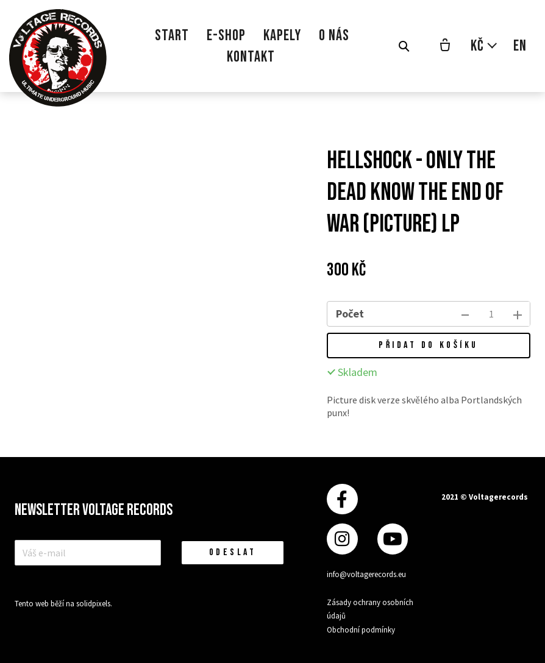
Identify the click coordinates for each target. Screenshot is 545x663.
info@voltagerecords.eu (366, 574)
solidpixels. (94, 603)
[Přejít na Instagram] (342, 539)
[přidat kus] (517, 314)
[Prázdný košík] (445, 46)
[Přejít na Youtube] (392, 539)
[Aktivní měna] (484, 46)
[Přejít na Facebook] (342, 499)
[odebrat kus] (465, 314)
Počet (350, 314)
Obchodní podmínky (361, 630)
